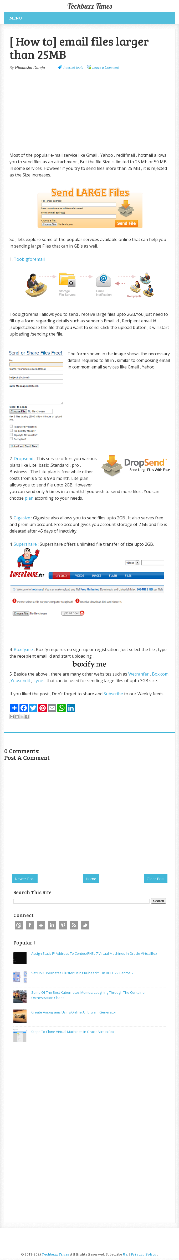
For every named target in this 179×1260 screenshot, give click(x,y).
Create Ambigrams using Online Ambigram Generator (73, 1012)
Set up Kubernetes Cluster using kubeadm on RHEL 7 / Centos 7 (82, 973)
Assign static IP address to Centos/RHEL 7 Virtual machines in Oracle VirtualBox (94, 953)
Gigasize (22, 518)
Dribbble (19, 925)
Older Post (156, 878)
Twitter (85, 925)
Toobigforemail (30, 259)
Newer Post (25, 878)
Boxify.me (23, 649)
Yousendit (21, 680)
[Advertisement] (53, 113)
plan (29, 498)
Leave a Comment (105, 68)
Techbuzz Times (89, 6)
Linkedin (52, 925)
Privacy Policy (143, 1254)
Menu (15, 18)
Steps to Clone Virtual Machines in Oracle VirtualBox (73, 1031)
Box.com (160, 674)
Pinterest (63, 925)
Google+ (41, 925)
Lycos (38, 680)
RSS (74, 925)
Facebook (30, 925)
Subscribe (113, 694)
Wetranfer (138, 674)
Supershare (25, 544)
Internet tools (73, 68)
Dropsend (23, 458)
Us (125, 1254)
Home (91, 878)
